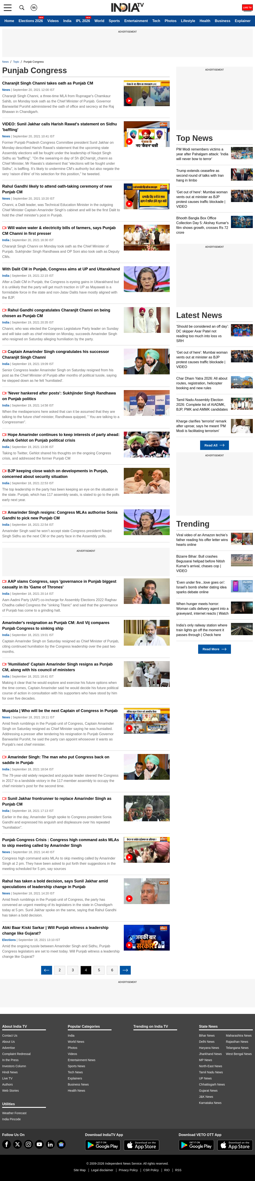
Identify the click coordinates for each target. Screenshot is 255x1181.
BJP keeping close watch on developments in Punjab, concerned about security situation (55, 474)
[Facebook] (6, 1144)
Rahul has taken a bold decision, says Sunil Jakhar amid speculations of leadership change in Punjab (55, 884)
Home (9, 21)
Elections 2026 (31, 21)
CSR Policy (151, 1170)
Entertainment (136, 21)
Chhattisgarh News (212, 1084)
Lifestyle (188, 21)
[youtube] (39, 1144)
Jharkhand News (210, 1054)
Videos (53, 21)
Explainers (75, 1078)
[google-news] (61, 1144)
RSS (178, 1170)
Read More (214, 649)
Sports (114, 21)
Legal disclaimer (102, 1170)
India (67, 21)
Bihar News (207, 1035)
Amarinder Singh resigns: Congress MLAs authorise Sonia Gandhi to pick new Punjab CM (59, 515)
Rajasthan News (237, 1041)
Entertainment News (81, 1060)
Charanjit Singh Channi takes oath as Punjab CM (47, 83)
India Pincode (11, 1119)
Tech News (75, 1072)
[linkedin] (50, 1144)
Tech (156, 21)
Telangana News (237, 1048)
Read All (214, 445)
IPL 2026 (83, 21)
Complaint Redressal (16, 1054)
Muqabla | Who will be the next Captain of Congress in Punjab (60, 711)
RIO (167, 1170)
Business (222, 21)
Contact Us (9, 1035)
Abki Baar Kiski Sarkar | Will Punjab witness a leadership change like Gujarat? (55, 930)
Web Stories (10, 1090)
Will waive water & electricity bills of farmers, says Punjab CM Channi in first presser (59, 231)
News (5, 61)
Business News (78, 1084)
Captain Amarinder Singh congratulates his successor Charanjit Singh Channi (55, 354)
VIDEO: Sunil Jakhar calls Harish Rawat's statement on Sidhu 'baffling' (59, 127)
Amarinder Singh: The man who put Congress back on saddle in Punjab (55, 760)
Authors (7, 1084)
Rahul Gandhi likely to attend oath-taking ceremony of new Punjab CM (57, 189)
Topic (16, 61)
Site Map (79, 1170)
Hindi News (10, 1072)
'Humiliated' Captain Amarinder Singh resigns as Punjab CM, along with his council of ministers (57, 667)
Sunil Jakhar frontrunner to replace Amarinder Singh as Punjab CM (56, 801)
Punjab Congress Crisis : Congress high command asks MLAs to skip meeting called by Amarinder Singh (60, 843)
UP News (205, 1078)
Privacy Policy (128, 1170)
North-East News (210, 1066)
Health (205, 21)
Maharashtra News (239, 1035)
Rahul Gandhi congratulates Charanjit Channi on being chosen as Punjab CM (56, 313)
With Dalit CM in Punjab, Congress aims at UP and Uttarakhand (61, 269)
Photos (170, 21)
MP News (205, 1060)
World (99, 21)
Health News (76, 1090)
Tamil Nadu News (211, 1072)
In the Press (10, 1060)
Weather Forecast (14, 1113)
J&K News (206, 1096)
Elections (9, 940)
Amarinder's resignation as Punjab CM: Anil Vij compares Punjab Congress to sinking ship (55, 626)
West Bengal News (239, 1054)
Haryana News (209, 1048)
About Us (8, 1041)
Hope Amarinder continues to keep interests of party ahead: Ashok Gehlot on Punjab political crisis (60, 437)
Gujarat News (208, 1090)
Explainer (243, 21)
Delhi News (207, 1041)
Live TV (7, 1078)
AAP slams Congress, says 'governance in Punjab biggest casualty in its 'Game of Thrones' (59, 584)
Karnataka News (210, 1103)
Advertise (8, 1048)
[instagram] (28, 1144)
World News (76, 1041)
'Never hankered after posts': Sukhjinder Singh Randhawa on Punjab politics (59, 396)
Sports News (76, 1066)
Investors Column (14, 1066)
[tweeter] (17, 1144)
